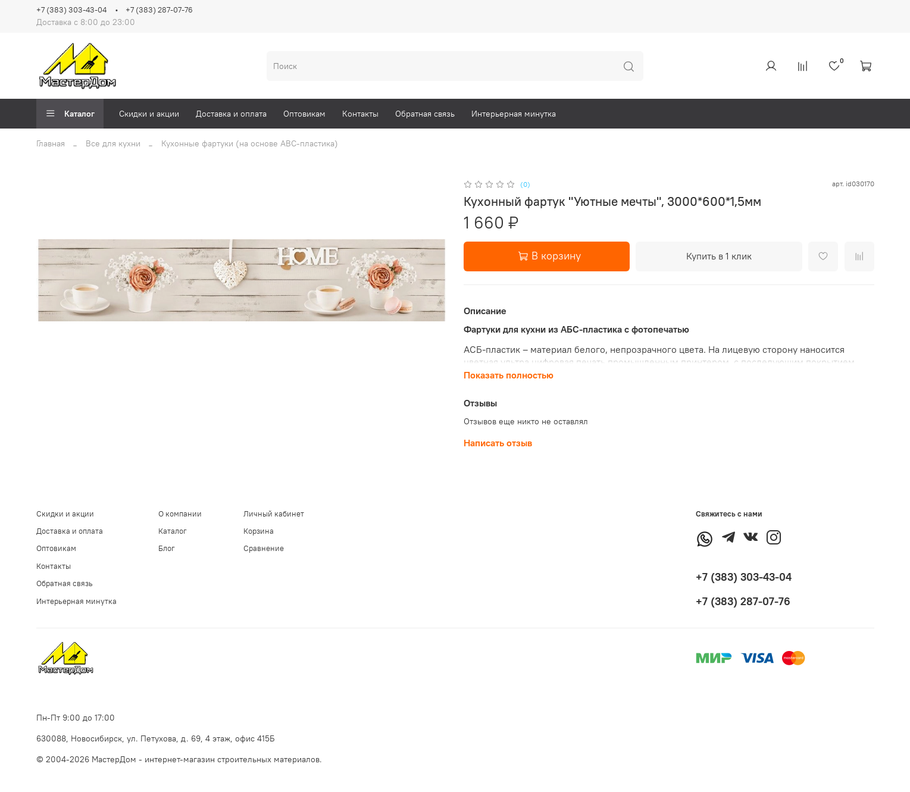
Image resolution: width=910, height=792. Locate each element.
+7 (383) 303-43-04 (71, 9)
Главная (50, 143)
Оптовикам (304, 113)
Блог (166, 548)
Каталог (70, 113)
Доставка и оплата (231, 113)
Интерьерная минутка (513, 113)
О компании (180, 513)
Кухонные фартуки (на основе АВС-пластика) (249, 143)
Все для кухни (113, 143)
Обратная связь (425, 113)
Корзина (258, 531)
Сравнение (263, 548)
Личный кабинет (273, 513)
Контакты (360, 113)
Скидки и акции (149, 113)
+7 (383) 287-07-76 (159, 9)
